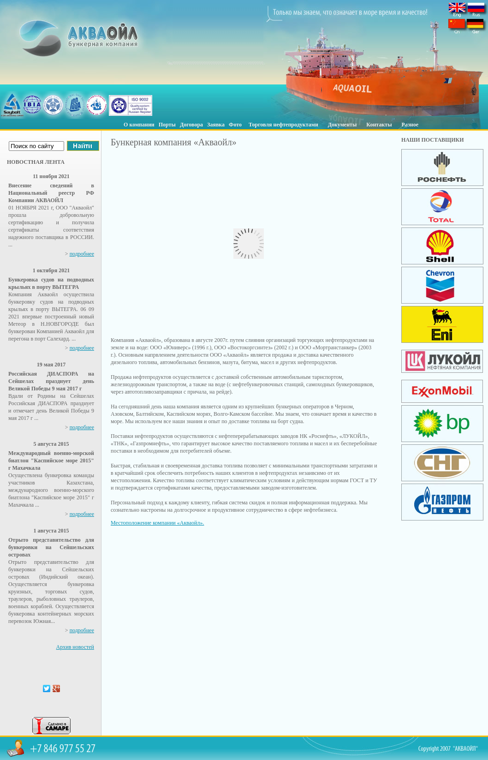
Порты (167, 124)
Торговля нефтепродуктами (283, 124)
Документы (342, 124)
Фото (235, 124)
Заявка (216, 124)
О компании (139, 124)
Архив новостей (75, 647)
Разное (410, 124)
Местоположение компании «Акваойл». (157, 523)
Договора (191, 124)
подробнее (82, 254)
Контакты (379, 124)
